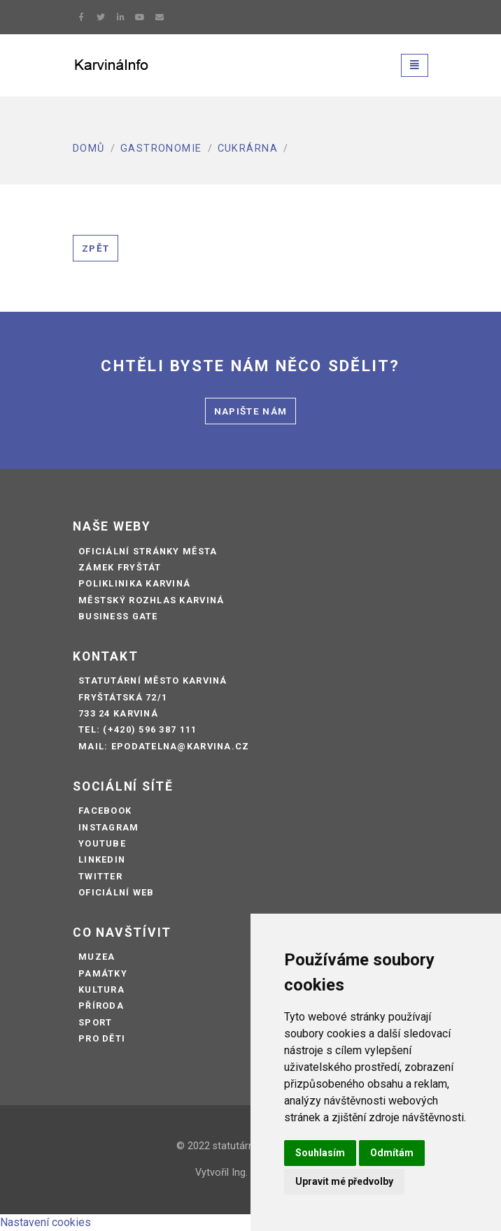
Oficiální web (116, 892)
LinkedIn (101, 859)
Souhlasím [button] (320, 1152)
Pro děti (101, 1038)
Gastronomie (161, 148)
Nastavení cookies (45, 1222)
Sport (95, 1022)
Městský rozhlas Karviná (151, 600)
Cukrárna (248, 148)
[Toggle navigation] (414, 65)
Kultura (101, 989)
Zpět (95, 248)
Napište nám (251, 411)
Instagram (108, 827)
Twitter (100, 876)
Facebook (105, 810)
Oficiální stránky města (147, 551)
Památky (102, 973)
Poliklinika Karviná (134, 583)
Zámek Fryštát (120, 567)
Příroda (101, 1005)
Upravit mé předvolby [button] (344, 1181)
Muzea (96, 956)
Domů (89, 148)
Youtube (102, 843)
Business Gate (118, 616)
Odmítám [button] (392, 1152)
